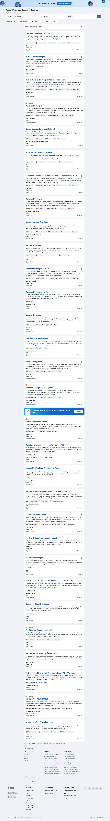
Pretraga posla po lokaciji (30, 782)
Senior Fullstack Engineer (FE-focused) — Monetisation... (50, 581)
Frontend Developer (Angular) (38, 33)
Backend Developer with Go (37, 269)
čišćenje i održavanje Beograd (71, 769)
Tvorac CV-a (67, 798)
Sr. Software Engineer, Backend (39, 152)
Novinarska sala (30, 798)
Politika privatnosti (37, 817)
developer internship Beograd (51, 769)
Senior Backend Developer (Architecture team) (46, 80)
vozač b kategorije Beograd (70, 767)
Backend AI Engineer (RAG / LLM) (40, 388)
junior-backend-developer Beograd (52, 771)
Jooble (101, 817)
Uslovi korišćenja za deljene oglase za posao (19, 817)
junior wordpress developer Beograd (52, 773)
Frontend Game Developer (37, 338)
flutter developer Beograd (50, 756)
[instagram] (89, 788)
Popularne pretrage (29, 748)
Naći (99, 16)
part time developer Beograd (51, 754)
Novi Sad (26, 754)
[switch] (82, 26)
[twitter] (93, 788)
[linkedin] (96, 788)
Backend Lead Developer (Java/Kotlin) (42, 653)
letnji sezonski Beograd (69, 758)
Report (80, 50)
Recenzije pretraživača (70, 795)
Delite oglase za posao (51, 790)
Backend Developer (34, 106)
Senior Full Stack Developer (37, 604)
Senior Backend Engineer (36, 422)
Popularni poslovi (28, 779)
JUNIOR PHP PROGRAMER (37, 699)
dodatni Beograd (68, 763)
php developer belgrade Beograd (51, 765)
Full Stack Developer (34, 557)
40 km (70, 16)
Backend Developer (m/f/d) (37, 292)
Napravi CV (78, 411)
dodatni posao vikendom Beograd (72, 771)
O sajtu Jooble (30, 790)
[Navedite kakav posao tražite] (23, 16)
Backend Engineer (33, 245)
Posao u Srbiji (29, 805)
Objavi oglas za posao (64, 3)
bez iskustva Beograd (69, 765)
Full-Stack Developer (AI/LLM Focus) (41, 538)
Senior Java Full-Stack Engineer (39, 722)
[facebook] (85, 788)
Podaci (28, 795)
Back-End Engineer (34, 362)
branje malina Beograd (69, 756)
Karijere (28, 800)
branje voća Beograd (69, 754)
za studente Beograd (69, 773)
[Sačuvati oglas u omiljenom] (81, 33)
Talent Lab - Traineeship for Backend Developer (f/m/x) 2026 (51, 176)
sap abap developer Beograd (51, 767)
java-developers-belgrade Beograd (52, 763)
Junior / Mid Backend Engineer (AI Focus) (43, 468)
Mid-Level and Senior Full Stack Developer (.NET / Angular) (50, 673)
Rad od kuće (27, 760)
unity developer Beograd (50, 760)
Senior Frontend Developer (37, 222)
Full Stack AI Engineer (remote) (39, 630)
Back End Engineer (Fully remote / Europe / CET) (46, 445)
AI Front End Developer (35, 56)
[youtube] (100, 788)
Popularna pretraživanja (70, 790)
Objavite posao (49, 793)
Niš (24, 756)
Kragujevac (26, 758)
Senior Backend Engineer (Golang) (40, 129)
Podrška (28, 803)
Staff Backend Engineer (36, 515)
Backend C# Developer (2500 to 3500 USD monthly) (48, 491)
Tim (27, 793)
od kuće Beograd (68, 760)
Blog (65, 793)
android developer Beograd (50, 758)
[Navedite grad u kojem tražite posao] (57, 16)
